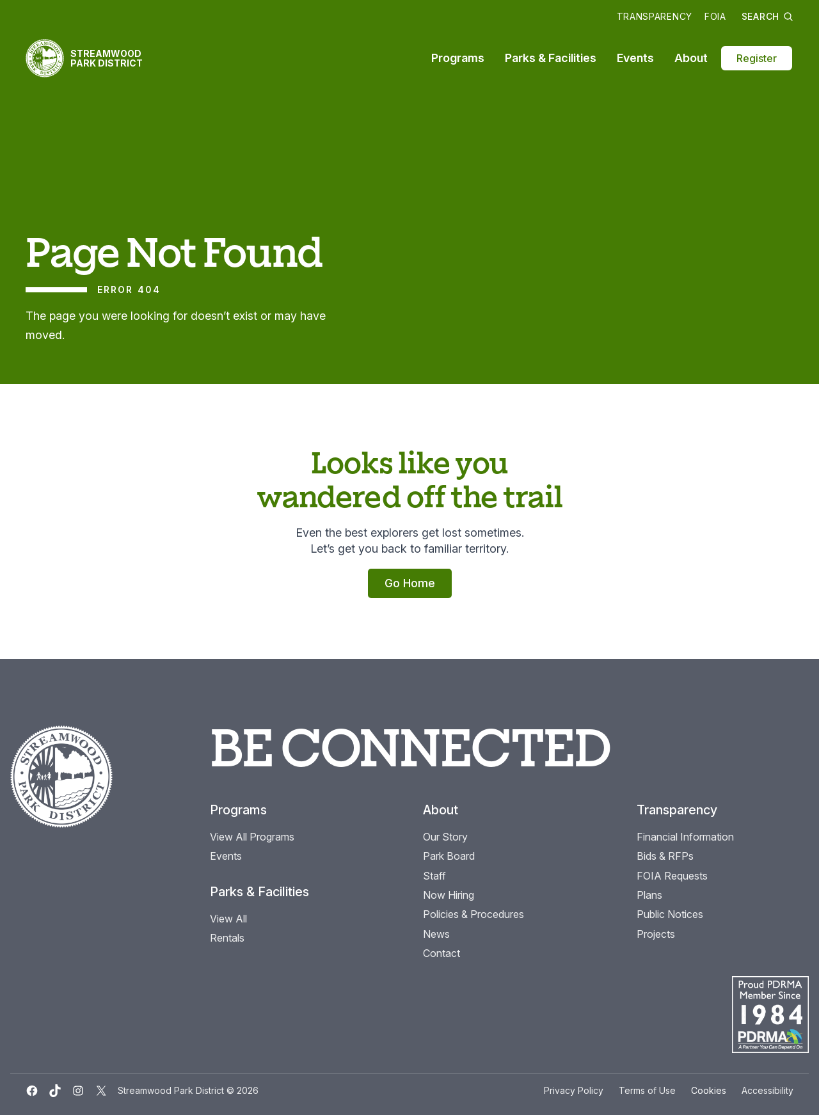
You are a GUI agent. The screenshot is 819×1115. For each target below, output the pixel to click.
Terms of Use (647, 1090)
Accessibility (767, 1090)
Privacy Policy (573, 1090)
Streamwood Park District (106, 58)
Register (756, 58)
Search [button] (767, 16)
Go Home (410, 583)
